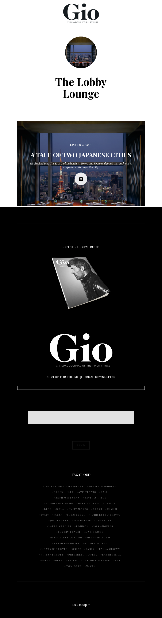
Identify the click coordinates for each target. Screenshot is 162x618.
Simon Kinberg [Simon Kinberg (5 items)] (98, 560)
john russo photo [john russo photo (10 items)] (105, 514)
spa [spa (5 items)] (117, 560)
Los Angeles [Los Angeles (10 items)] (103, 526)
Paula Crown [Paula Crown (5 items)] (109, 548)
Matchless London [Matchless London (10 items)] (66, 537)
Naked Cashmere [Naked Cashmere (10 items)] (67, 543)
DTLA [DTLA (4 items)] (60, 509)
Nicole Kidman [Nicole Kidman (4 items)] (96, 543)
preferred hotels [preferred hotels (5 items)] (82, 554)
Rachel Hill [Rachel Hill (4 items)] (111, 554)
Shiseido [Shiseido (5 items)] (75, 560)
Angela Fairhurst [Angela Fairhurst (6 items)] (102, 486)
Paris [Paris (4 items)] (90, 548)
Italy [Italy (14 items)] (45, 514)
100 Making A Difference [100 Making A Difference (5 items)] (64, 486)
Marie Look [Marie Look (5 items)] (94, 531)
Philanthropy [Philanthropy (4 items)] (52, 554)
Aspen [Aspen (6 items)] (58, 491)
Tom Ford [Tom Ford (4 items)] (74, 566)
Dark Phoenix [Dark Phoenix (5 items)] (89, 503)
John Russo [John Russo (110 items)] (76, 514)
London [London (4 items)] (82, 526)
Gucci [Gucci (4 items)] (97, 509)
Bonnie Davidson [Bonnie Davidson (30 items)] (59, 503)
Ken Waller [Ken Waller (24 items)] (82, 520)
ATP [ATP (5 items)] (71, 491)
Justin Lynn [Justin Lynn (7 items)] (59, 520)
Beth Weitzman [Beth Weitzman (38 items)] (67, 497)
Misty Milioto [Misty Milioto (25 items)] (98, 537)
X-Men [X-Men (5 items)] (91, 566)
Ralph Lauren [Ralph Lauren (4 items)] (52, 560)
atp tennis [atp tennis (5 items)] (87, 491)
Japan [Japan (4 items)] (58, 514)
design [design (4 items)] (110, 503)
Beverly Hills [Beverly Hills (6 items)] (95, 497)
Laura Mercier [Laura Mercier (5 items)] (60, 526)
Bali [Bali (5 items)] (104, 491)
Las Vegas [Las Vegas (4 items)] (104, 520)
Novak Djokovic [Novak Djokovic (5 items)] (55, 548)
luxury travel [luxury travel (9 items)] (69, 531)
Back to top (81, 605)
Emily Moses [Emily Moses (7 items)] (78, 509)
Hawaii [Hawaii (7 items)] (112, 509)
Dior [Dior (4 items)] (48, 509)
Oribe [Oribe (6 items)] (76, 548)
